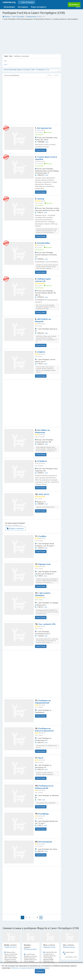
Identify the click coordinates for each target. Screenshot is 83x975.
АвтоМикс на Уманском (42, 404)
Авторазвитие (44, 126)
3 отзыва (39, 197)
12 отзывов (40, 410)
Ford (35, 15)
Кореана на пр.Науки (51, 910)
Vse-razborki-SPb (47, 589)
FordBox (42, 503)
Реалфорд (43, 777)
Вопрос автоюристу (33, 6)
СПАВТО (41, 326)
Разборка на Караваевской (43, 666)
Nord (40, 721)
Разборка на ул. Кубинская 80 (44, 750)
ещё (47, 138)
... (33, 881)
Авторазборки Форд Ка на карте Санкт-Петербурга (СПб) (25, 68)
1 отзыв (39, 235)
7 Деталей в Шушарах (42, 560)
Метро (50, 74)
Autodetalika (43, 231)
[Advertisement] (41, 36)
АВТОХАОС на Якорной (43, 297)
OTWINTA (42, 434)
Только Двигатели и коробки (46, 155)
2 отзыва (39, 594)
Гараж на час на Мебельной (15, 910)
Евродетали (44, 531)
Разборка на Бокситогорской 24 (45, 694)
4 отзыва (39, 536)
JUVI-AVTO (43, 465)
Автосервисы (20, 6)
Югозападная (45, 805)
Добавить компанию (50, 495)
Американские (27, 15)
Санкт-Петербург (16, 15)
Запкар (40, 192)
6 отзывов (40, 726)
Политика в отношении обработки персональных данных (30, 968)
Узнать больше (40, 146)
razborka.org (9, 2)
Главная (6, 15)
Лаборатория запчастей (43, 262)
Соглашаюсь (40, 971)
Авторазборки (8, 6)
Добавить (68, 6)
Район (57, 74)
